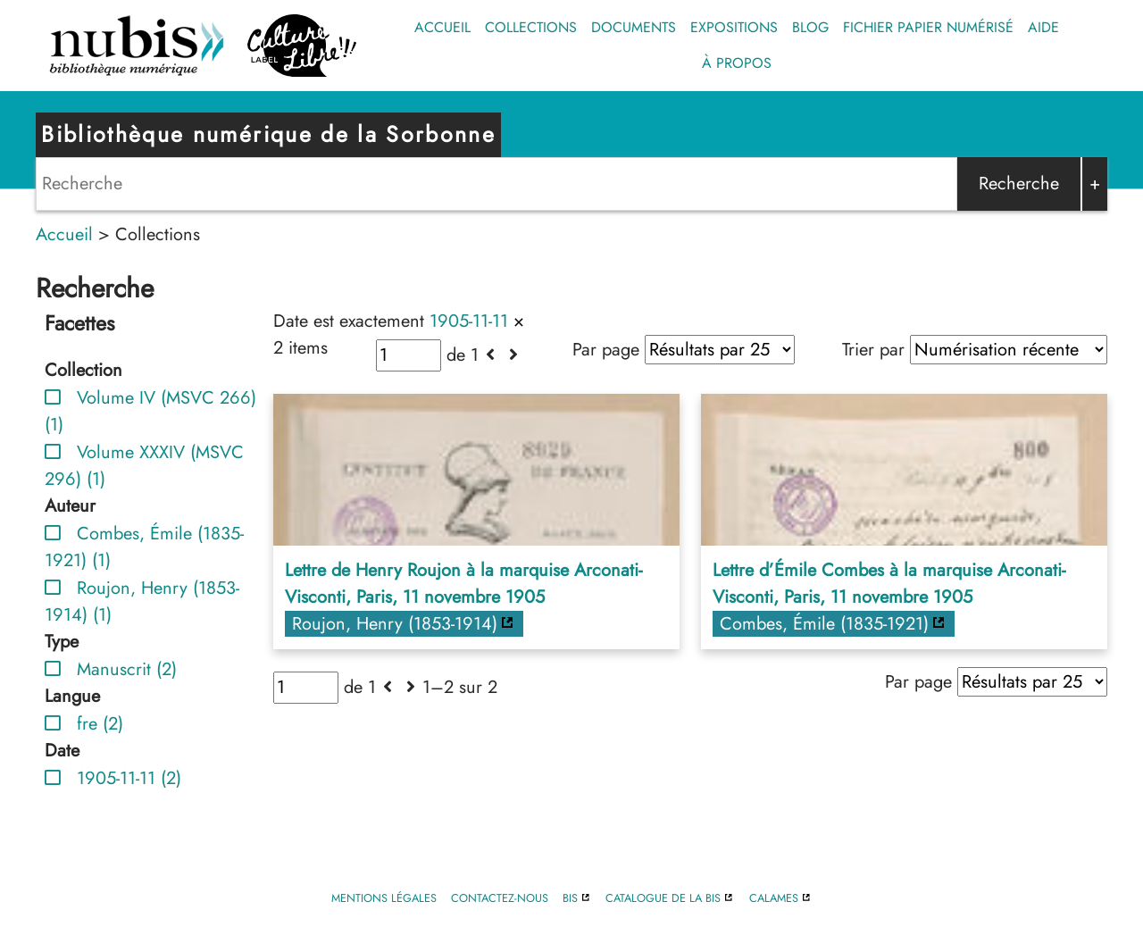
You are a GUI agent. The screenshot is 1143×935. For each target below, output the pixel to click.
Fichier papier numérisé (928, 27)
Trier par (873, 350)
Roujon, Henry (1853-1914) (394, 624)
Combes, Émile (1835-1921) (824, 624)
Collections (531, 27)
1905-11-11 (469, 321)
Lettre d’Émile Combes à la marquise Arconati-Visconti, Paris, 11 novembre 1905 (889, 583)
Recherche (1019, 183)
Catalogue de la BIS (663, 897)
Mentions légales (384, 897)
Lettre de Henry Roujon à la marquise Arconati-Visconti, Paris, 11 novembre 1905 (463, 583)
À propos (737, 63)
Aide (1043, 27)
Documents (633, 27)
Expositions (734, 27)
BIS (570, 897)
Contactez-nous (499, 897)
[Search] (496, 184)
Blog (810, 27)
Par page (605, 350)
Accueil (442, 27)
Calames (773, 897)
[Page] (408, 355)
